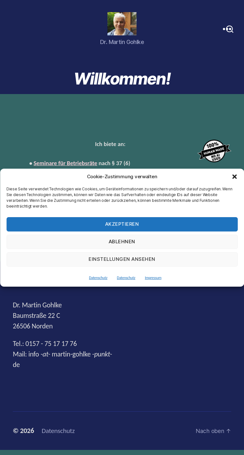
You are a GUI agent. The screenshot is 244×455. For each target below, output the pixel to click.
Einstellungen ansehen (122, 259)
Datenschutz (98, 277)
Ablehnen (122, 242)
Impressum (153, 277)
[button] (234, 176)
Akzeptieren (122, 224)
